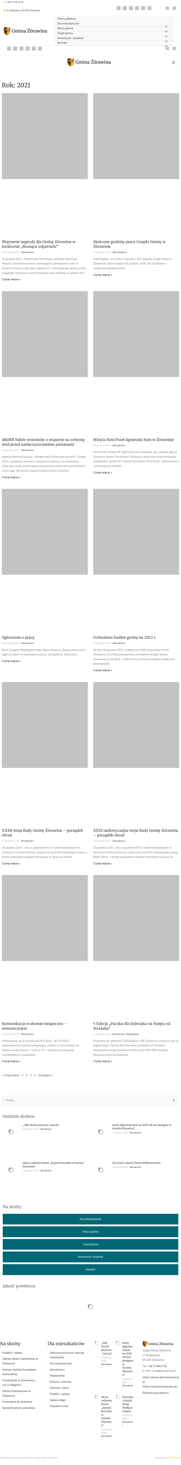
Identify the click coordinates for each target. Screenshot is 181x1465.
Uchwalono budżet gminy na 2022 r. (124, 637)
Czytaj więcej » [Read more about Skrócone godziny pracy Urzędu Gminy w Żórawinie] (102, 275)
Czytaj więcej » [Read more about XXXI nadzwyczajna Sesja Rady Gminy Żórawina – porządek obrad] (102, 863)
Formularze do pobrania (17, 1402)
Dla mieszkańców (68, 24)
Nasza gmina (65, 28)
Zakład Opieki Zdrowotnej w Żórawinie (20, 1361)
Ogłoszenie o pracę (18, 637)
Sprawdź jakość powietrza (18, 1408)
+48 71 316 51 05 (15, 2)
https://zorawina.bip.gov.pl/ (160, 1386)
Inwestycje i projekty (70, 38)
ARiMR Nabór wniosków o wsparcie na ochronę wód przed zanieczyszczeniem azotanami (43, 442)
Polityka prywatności (156, 1393)
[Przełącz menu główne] (173, 63)
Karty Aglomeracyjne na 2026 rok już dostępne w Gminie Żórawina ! (127, 1358)
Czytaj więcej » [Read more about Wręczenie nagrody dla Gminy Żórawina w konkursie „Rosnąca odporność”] (11, 279)
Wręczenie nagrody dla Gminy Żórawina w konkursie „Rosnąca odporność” (38, 244)
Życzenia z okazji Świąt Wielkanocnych (136, 1162)
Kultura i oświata (60, 1382)
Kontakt (62, 43)
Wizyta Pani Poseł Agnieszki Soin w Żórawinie (133, 439)
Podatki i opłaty (12, 1353)
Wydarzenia (132, 1034)
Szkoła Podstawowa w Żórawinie (16, 1393)
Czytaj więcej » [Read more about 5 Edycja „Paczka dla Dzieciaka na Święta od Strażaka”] (102, 1061)
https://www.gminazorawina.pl (161, 1380)
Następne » (45, 1075)
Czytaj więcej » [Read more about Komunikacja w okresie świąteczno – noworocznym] (11, 1061)
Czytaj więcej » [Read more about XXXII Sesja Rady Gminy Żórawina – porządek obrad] (11, 863)
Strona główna (66, 19)
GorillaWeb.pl (174, 1458)
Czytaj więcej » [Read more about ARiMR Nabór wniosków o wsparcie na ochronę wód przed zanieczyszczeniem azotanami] (11, 477)
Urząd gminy (65, 33)
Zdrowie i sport (59, 1388)
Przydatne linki (59, 1406)
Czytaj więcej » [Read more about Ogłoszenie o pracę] (11, 661)
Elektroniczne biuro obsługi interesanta (67, 1355)
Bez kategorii (120, 252)
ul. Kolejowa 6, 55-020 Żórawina (23, 11)
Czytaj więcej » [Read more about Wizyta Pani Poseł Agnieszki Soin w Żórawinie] (102, 472)
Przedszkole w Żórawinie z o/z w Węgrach (18, 1383)
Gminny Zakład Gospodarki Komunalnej (19, 1372)
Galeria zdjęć (58, 1400)
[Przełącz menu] (166, 46)
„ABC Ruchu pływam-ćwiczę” (41, 1125)
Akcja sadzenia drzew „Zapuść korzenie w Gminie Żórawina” (106, 1411)
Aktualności (27, 252)
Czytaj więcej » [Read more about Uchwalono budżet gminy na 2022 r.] (102, 670)
